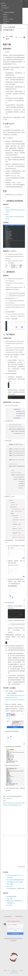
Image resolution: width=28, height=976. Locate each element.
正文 (2, 10)
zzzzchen (9, 801)
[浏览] (20, 39)
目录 (26, 1)
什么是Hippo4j (5, 8)
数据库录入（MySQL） (8, 19)
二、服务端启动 (5, 21)
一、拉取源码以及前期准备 (7, 12)
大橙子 (16, 974)
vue (7, 38)
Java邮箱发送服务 (11, 899)
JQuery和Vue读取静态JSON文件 (15, 882)
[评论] (15, 39)
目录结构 (5, 17)
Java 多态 (9, 907)
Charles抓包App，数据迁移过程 (15, 891)
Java (8, 41)
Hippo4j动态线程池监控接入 (9, 28)
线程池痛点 (4, 5)
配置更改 (5, 23)
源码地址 (5, 14)
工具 (7, 36)
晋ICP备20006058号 (14, 975)
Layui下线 (9, 888)
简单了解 (3, 3)
